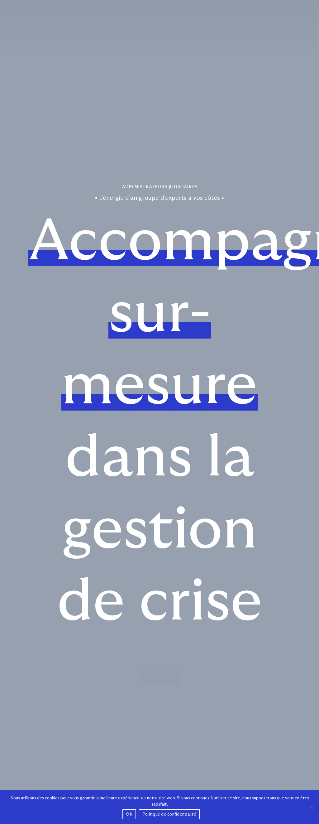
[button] (159, 662)
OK (129, 814)
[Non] (311, 807)
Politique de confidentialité (169, 814)
